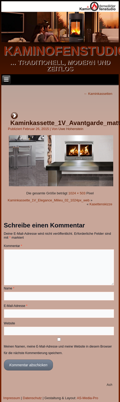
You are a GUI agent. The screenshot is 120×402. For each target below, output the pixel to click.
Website (9, 323)
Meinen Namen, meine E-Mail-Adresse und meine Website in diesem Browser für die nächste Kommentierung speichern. (58, 350)
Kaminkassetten (98, 94)
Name (9, 288)
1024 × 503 (76, 193)
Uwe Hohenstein (70, 129)
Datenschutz (32, 398)
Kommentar (13, 246)
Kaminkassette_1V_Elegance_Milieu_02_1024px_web (49, 200)
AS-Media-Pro (87, 398)
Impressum (11, 398)
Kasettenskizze (100, 204)
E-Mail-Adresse (15, 306)
